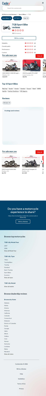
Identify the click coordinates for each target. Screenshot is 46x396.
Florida (6, 326)
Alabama (6, 303)
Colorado (7, 315)
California (7, 313)
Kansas (6, 341)
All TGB (16, 18)
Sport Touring (8, 270)
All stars (5, 103)
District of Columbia (10, 323)
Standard (7, 267)
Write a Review (23, 221)
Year (25, 18)
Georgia (6, 328)
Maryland (7, 351)
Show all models (9, 286)
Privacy (21, 388)
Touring (6, 265)
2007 (5, 246)
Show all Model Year (10, 251)
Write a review (19, 38)
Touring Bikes (8, 262)
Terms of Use (21, 384)
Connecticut (8, 318)
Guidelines (21, 379)
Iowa (5, 339)
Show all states (8, 354)
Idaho (6, 331)
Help (21, 374)
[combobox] (23, 9)
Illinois (6, 333)
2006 (5, 248)
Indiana (6, 336)
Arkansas (7, 310)
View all (39, 56)
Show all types (8, 277)
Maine (6, 349)
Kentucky (7, 344)
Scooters (7, 275)
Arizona (6, 308)
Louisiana (7, 346)
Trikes (6, 260)
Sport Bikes (5, 18)
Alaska (6, 305)
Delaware (7, 321)
